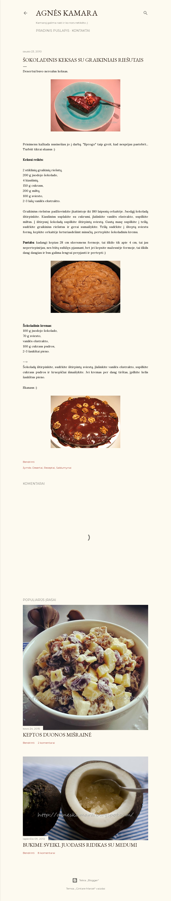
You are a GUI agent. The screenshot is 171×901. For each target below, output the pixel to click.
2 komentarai (46, 742)
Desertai (37, 467)
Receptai (49, 467)
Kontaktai (81, 31)
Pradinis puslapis (52, 31)
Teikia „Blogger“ (85, 880)
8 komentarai (46, 853)
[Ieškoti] (145, 12)
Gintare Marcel (85, 888)
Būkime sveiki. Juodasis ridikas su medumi (80, 844)
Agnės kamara (67, 13)
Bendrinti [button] (29, 461)
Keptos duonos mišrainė (57, 734)
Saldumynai (63, 467)
